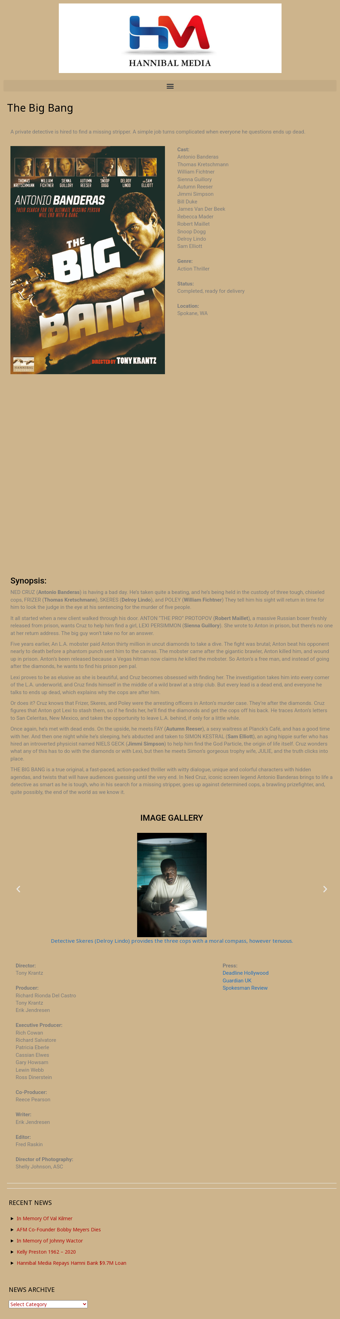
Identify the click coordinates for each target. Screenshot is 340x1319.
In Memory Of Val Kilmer (44, 1218)
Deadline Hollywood (246, 973)
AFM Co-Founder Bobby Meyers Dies (59, 1229)
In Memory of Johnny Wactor (50, 1240)
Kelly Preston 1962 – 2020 (46, 1251)
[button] (170, 85)
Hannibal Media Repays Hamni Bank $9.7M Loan (71, 1263)
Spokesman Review (245, 988)
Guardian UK (237, 981)
